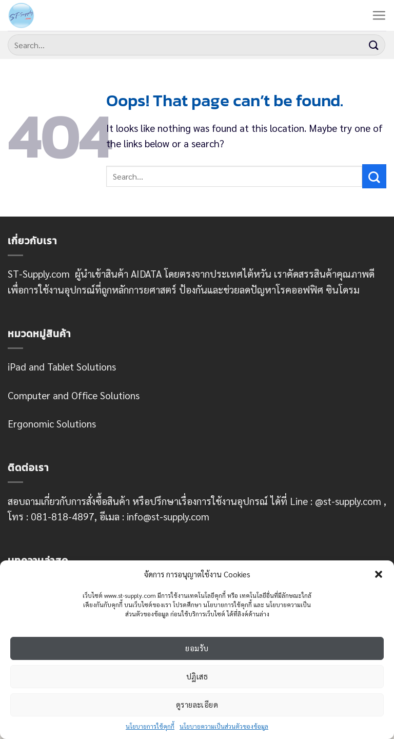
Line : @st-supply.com (335, 500)
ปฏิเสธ (197, 676)
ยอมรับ (196, 648)
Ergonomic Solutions (52, 423)
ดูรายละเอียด (197, 704)
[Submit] (374, 45)
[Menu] (378, 15)
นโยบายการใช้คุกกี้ (150, 726)
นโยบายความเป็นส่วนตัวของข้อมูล (224, 726)
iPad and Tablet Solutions (62, 366)
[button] (378, 574)
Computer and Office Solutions (74, 394)
